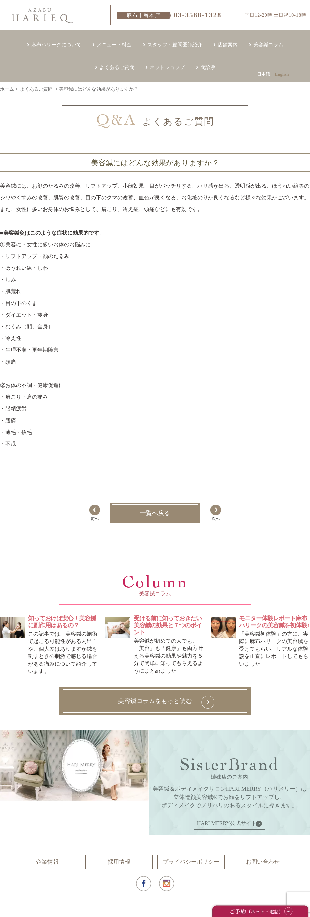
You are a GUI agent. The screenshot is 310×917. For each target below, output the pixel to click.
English (98, 44)
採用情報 (119, 862)
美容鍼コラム (268, 44)
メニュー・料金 (114, 44)
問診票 (207, 67)
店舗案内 (228, 44)
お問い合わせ (263, 862)
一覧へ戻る (155, 513)
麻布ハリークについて (56, 44)
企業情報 (47, 862)
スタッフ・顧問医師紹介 (174, 44)
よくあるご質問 (116, 67)
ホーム (7, 89)
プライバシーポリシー (191, 862)
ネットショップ (167, 67)
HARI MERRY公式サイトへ (229, 823)
